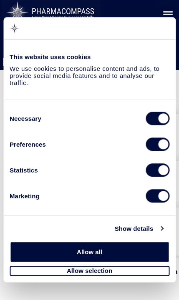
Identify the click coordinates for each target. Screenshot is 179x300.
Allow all (89, 251)
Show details (134, 228)
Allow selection (89, 271)
